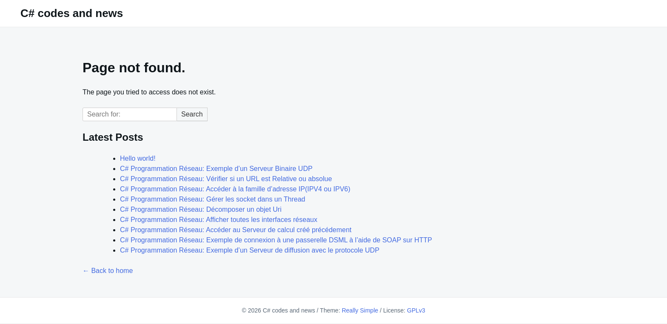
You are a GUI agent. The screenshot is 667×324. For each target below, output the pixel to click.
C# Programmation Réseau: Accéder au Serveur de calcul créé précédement (235, 229)
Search (192, 114)
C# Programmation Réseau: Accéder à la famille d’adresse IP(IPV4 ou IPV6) (235, 189)
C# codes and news (71, 13)
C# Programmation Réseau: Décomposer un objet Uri (201, 209)
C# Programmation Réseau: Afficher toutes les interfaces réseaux (218, 219)
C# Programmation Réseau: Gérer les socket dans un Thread (212, 199)
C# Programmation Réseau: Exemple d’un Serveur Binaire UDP (216, 168)
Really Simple (360, 310)
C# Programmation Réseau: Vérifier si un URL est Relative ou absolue (226, 178)
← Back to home (108, 270)
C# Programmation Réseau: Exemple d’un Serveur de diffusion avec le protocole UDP (249, 250)
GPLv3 (416, 310)
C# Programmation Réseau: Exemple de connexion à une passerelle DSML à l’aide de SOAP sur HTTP (276, 240)
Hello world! (138, 158)
